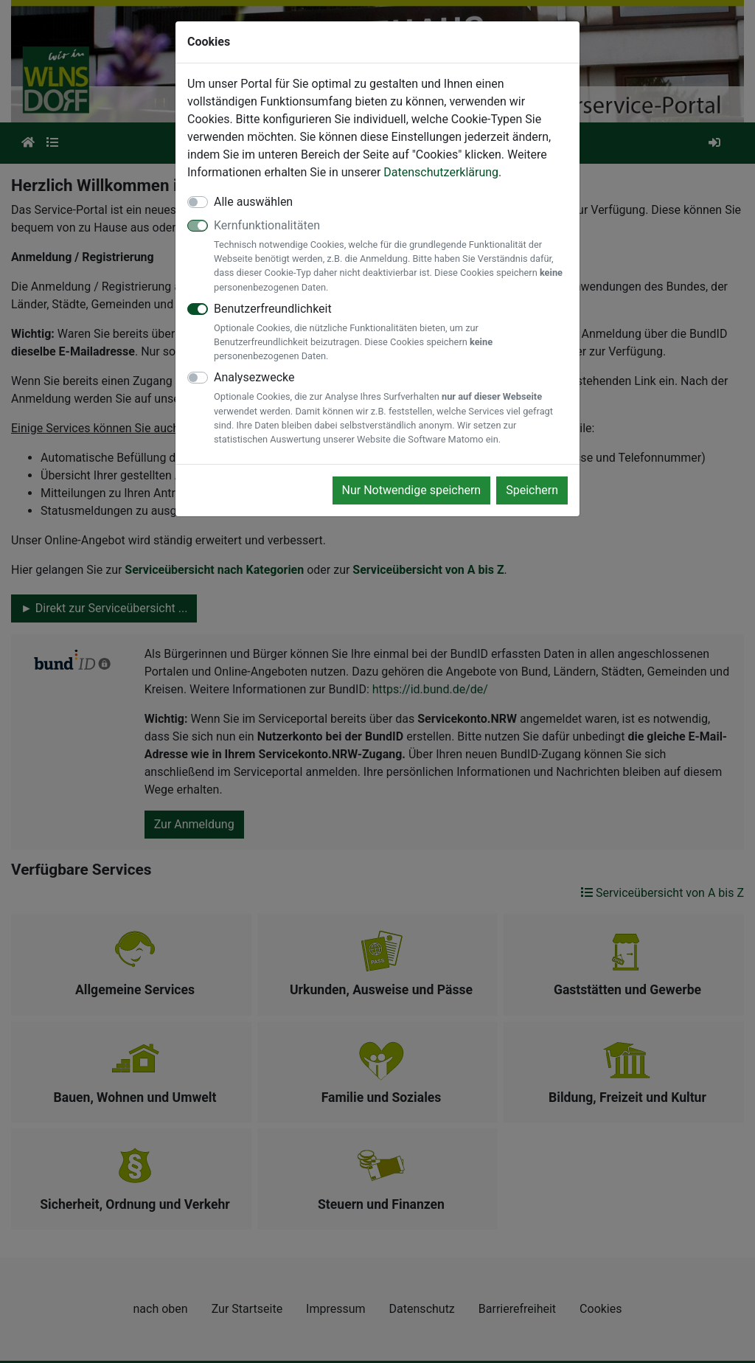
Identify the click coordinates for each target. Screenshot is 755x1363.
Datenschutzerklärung (440, 172)
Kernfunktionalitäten (391, 256)
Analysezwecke (391, 408)
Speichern (532, 490)
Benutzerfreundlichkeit (391, 333)
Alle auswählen (253, 202)
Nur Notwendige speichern (411, 490)
